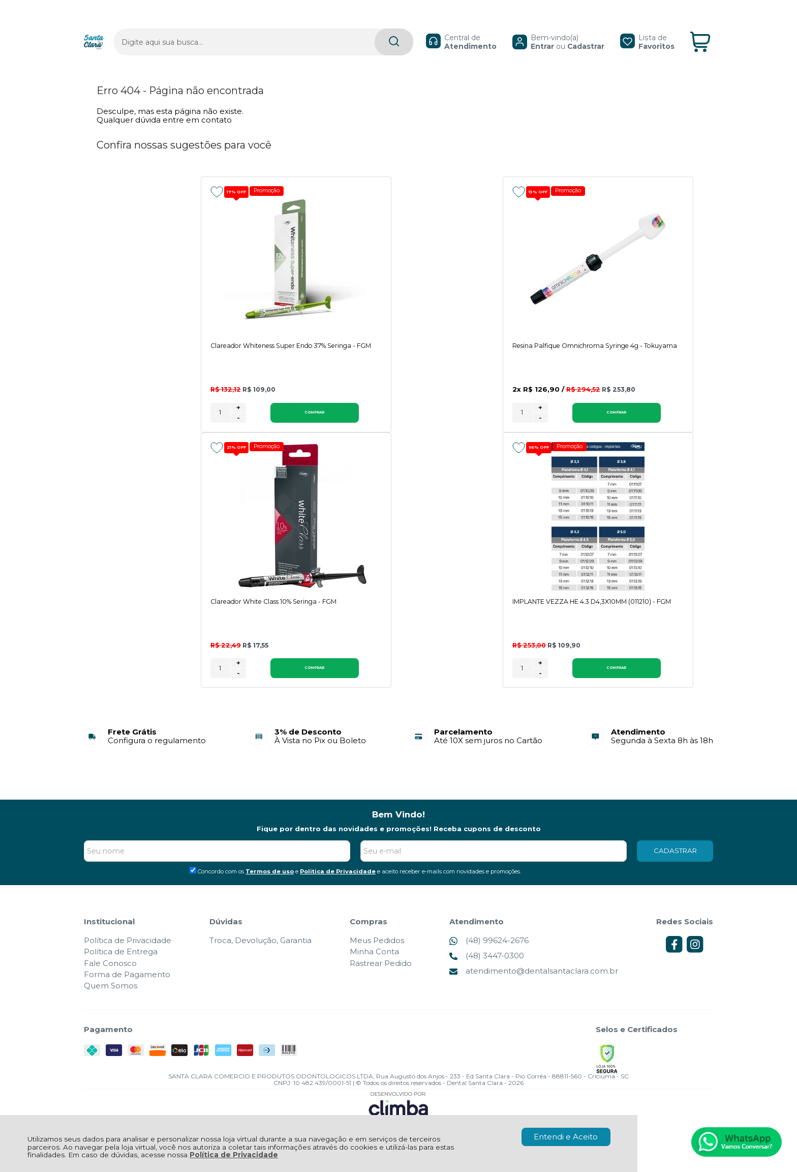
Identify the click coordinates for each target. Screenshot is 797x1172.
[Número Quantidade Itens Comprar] (220, 422)
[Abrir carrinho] (700, 25)
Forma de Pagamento (127, 985)
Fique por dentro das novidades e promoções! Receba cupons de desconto (399, 839)
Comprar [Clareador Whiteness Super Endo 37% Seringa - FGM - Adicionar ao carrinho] (278, 422)
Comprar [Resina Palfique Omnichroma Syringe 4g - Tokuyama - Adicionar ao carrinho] (464, 422)
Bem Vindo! (398, 826)
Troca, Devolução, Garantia (260, 951)
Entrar (517, 28)
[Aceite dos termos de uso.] (193, 880)
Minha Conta (374, 963)
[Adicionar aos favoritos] (216, 191)
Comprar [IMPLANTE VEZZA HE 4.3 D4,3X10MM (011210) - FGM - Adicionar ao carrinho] (278, 679)
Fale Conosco (110, 974)
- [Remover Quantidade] (238, 427)
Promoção (271, 191)
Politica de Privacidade (338, 882)
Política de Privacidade (234, 1155)
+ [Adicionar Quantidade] (238, 417)
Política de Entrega (121, 963)
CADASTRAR (675, 861)
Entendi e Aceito (566, 1136)
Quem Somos (110, 996)
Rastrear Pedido (381, 974)
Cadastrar (560, 28)
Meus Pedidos (377, 951)
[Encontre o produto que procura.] (344, 24)
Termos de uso (270, 882)
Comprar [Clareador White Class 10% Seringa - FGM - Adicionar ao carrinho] (650, 422)
